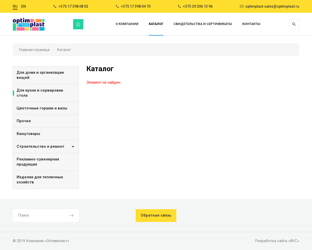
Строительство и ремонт (46, 146)
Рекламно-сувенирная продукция (38, 162)
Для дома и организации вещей (40, 75)
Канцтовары (28, 133)
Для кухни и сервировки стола (40, 93)
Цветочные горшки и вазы (42, 108)
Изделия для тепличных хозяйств (40, 179)
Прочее (24, 121)
